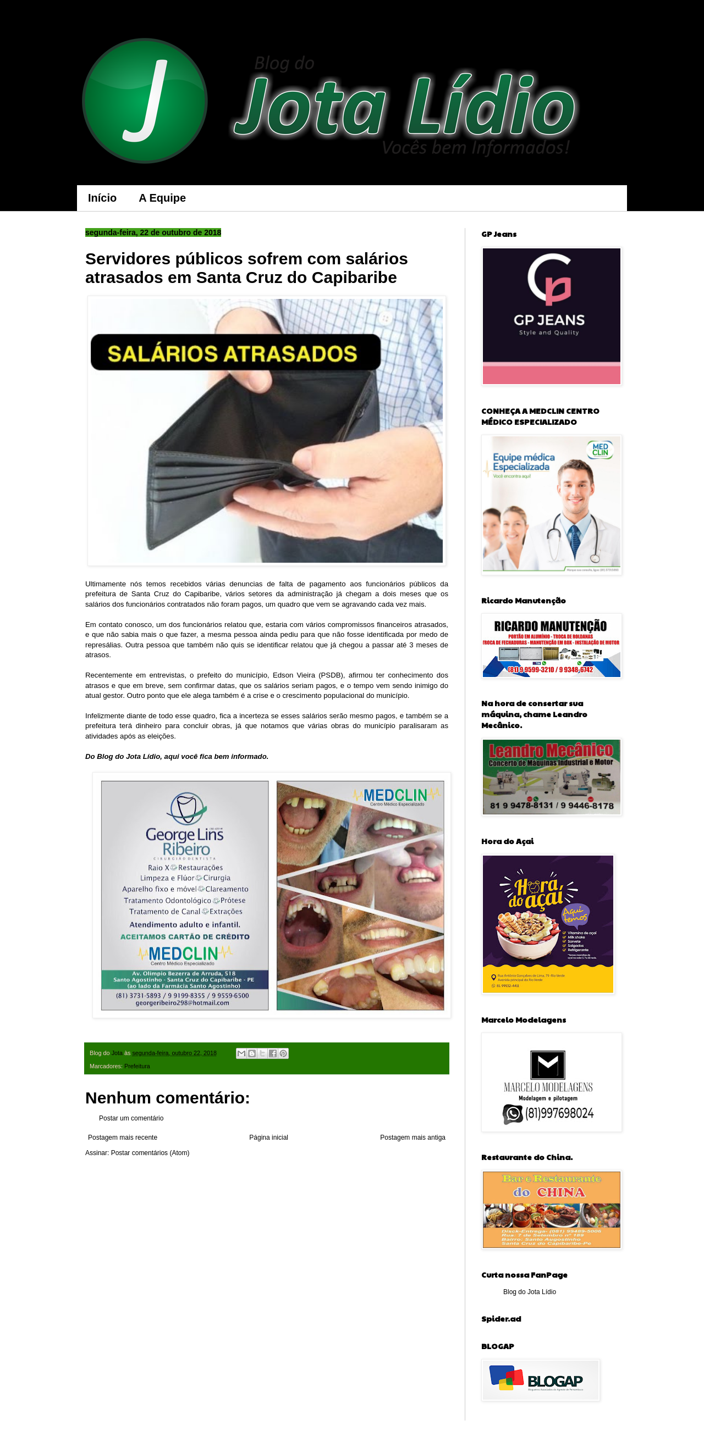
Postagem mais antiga (413, 1137)
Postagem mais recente (122, 1137)
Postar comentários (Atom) (150, 1153)
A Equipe (162, 198)
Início (102, 198)
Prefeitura (137, 1066)
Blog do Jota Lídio (529, 1292)
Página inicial (268, 1137)
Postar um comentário (131, 1118)
